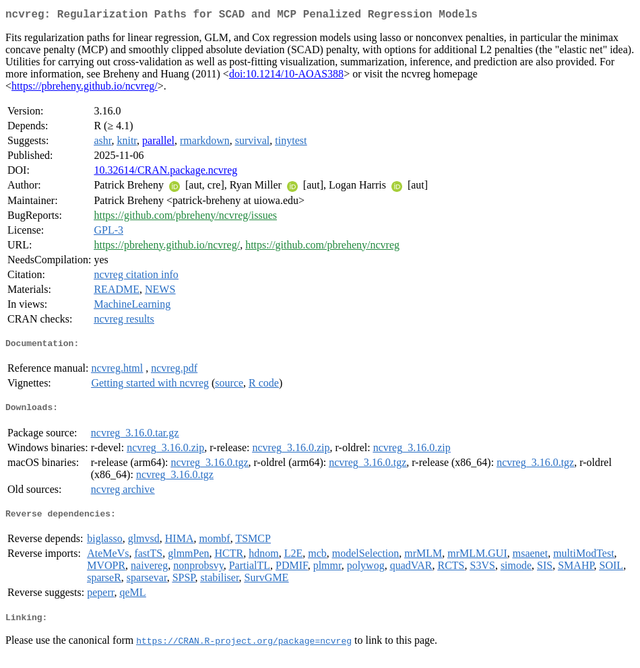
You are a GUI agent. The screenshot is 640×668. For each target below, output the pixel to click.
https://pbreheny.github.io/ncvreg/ (84, 88)
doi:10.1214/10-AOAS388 (286, 76)
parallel (158, 143)
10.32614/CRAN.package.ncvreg (165, 172)
